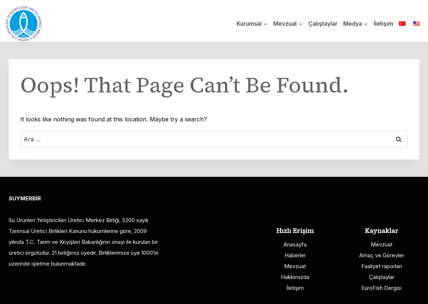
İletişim (383, 23)
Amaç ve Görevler (381, 255)
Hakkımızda (295, 277)
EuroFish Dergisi (381, 287)
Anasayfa (295, 244)
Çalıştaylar (322, 23)
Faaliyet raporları (381, 266)
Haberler (295, 255)
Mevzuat (295, 266)
